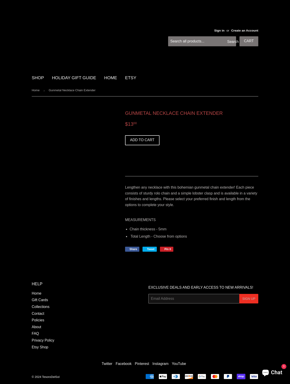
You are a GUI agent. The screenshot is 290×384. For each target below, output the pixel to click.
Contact (38, 313)
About (36, 327)
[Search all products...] (202, 41)
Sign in (219, 30)
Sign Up (248, 298)
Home (36, 90)
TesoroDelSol (51, 377)
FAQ (35, 333)
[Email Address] (193, 298)
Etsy (130, 77)
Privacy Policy (43, 340)
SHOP (38, 77)
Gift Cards (40, 300)
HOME (110, 77)
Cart (249, 41)
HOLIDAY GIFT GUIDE (74, 77)
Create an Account (244, 30)
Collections (40, 307)
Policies (38, 320)
